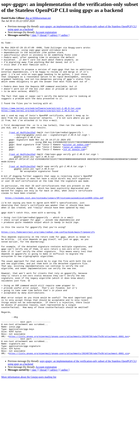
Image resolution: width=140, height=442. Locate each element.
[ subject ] (54, 35)
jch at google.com (74, 171)
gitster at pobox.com (75, 165)
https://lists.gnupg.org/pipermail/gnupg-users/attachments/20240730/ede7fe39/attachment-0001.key (69, 395)
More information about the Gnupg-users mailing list (28, 439)
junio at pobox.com (74, 168)
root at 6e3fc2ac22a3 (22, 150)
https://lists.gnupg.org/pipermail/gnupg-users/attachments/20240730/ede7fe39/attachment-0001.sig (69, 415)
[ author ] (64, 35)
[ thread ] (43, 35)
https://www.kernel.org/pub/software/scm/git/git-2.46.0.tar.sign (41, 121)
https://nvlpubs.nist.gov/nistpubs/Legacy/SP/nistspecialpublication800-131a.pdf (54, 229)
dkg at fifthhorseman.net (38, 18)
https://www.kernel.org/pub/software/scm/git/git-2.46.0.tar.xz (39, 124)
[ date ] (34, 35)
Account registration (46, 32)
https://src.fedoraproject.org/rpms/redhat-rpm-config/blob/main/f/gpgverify (48, 270)
